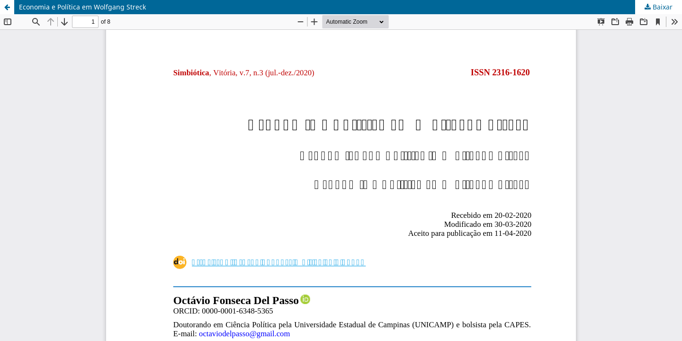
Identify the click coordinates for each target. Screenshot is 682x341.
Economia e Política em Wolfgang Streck (82, 6)
